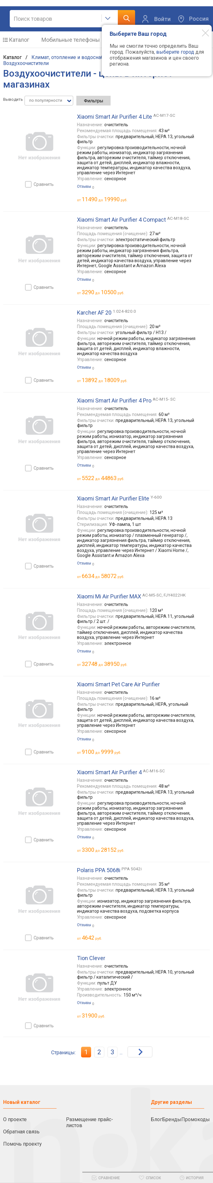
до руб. (105, 199)
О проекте (15, 1119)
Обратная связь (21, 1132)
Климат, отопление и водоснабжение (75, 57)
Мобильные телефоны (70, 39)
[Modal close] (201, 33)
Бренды (171, 1119)
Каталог (19, 39)
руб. (92, 937)
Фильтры (93, 100)
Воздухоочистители (26, 63)
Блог (156, 1119)
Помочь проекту (22, 1144)
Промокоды (195, 1119)
